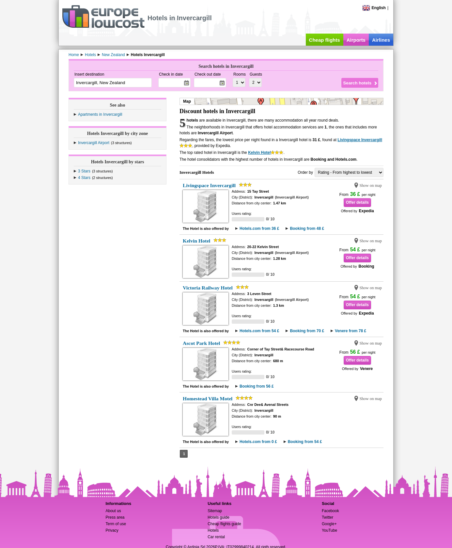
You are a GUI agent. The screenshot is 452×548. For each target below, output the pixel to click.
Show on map (370, 185)
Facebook (330, 511)
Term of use (115, 524)
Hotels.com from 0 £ (258, 441)
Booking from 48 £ (307, 228)
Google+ (329, 524)
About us (113, 511)
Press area (114, 517)
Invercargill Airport (93, 143)
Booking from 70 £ (307, 331)
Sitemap (215, 511)
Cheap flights (324, 40)
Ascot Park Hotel (201, 343)
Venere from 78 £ (350, 331)
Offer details (357, 202)
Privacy (111, 530)
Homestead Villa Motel (207, 398)
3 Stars (84, 171)
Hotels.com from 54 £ (259, 331)
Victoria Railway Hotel (208, 287)
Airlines (381, 40)
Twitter (327, 517)
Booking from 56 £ (257, 386)
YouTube (329, 530)
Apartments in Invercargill (100, 114)
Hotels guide (218, 517)
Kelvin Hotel (259, 152)
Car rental (216, 537)
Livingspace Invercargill (359, 140)
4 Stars (84, 177)
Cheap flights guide (224, 524)
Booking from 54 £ (305, 441)
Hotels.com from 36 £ (259, 228)
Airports (356, 40)
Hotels (213, 530)
